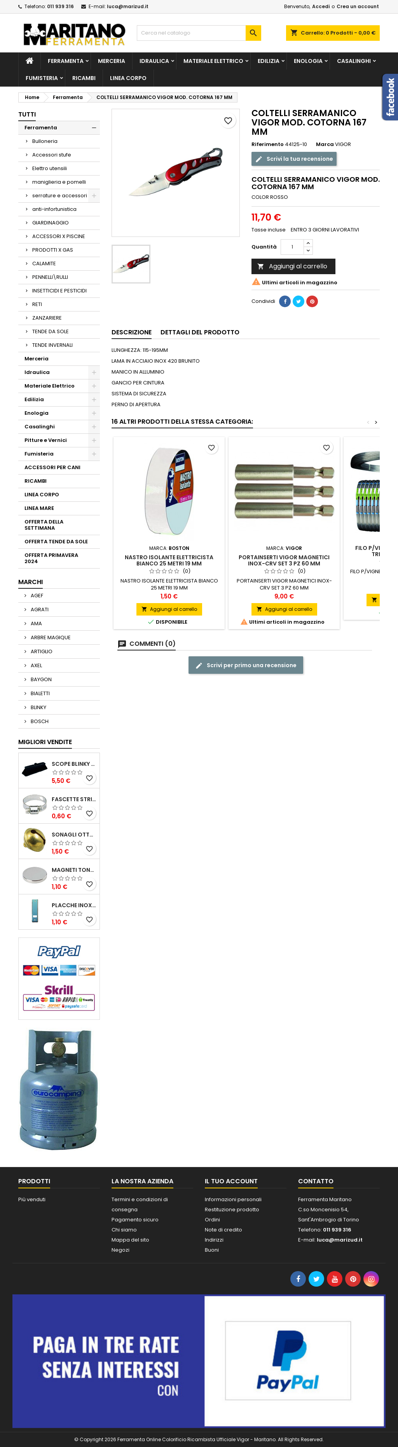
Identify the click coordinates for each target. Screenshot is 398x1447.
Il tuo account (231, 1181)
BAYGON (41, 679)
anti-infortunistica (54, 209)
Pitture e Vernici (45, 440)
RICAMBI (84, 78)
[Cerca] (199, 33)
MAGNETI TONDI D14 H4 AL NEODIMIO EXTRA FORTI (74, 870)
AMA (36, 623)
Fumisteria (42, 78)
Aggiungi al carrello (292, 266)
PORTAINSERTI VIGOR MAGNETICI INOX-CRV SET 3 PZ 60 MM (284, 560)
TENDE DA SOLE (50, 331)
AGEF (36, 595)
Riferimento (267, 144)
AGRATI (39, 609)
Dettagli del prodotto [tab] (200, 332)
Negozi (120, 1250)
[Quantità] (292, 247)
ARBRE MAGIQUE (50, 637)
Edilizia (268, 61)
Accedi (321, 6)
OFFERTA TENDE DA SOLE (56, 541)
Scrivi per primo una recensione (246, 665)
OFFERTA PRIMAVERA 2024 (51, 558)
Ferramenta (66, 61)
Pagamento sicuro (135, 1219)
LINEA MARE (39, 508)
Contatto (315, 1181)
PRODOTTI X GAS (52, 250)
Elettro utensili (49, 168)
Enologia (308, 61)
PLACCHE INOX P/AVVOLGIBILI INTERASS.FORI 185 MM (74, 905)
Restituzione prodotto (232, 1209)
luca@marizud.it (127, 6)
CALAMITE (44, 263)
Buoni (212, 1250)
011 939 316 (60, 6)
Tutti (27, 114)
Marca (325, 144)
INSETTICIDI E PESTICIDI (59, 290)
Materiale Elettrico (213, 61)
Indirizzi (214, 1240)
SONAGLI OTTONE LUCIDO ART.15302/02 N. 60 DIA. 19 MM (74, 834)
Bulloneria (45, 141)
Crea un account (358, 6)
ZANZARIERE (47, 318)
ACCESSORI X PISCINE (58, 236)
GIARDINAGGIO (50, 222)
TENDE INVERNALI (52, 345)
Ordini (212, 1219)
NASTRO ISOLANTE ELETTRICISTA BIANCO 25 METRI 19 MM (169, 560)
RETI (37, 304)
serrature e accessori (59, 195)
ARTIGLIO (41, 651)
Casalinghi (354, 61)
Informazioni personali (233, 1199)
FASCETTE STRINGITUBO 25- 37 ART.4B (74, 799)
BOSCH (39, 721)
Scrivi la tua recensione (294, 159)
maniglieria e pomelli (59, 182)
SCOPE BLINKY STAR (74, 764)
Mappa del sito (130, 1240)
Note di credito (223, 1229)
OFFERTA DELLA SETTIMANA (43, 525)
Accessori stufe (51, 154)
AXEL (36, 665)
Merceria (111, 61)
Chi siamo (124, 1229)
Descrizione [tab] (132, 332)
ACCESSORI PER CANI (52, 467)
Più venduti (31, 1199)
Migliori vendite (45, 741)
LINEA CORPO (128, 78)
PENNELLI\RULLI (50, 277)
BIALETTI (40, 693)
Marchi (30, 581)
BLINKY (38, 707)
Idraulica (154, 61)
